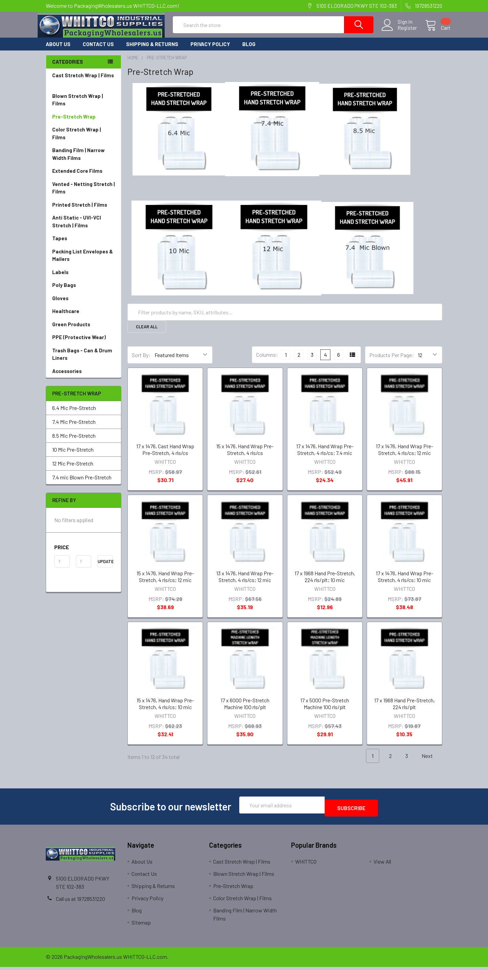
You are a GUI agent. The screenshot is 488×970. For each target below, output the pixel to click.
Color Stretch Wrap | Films (83, 139)
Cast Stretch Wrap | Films (83, 85)
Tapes (83, 244)
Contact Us (98, 50)
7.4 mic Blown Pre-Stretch (81, 483)
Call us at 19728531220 (80, 902)
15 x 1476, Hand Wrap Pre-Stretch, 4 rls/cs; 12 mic (165, 582)
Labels (83, 278)
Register (399, 32)
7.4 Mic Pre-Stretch (74, 428)
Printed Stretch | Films (79, 211)
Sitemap (141, 925)
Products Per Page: (391, 361)
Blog (249, 50)
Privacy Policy (210, 50)
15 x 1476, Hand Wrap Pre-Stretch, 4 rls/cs (244, 455)
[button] (83, 553)
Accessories (83, 377)
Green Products (83, 330)
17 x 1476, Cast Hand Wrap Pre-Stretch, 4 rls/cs (165, 455)
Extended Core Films (83, 177)
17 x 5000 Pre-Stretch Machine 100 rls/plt (324, 709)
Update (105, 567)
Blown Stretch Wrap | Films (83, 106)
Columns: (267, 360)
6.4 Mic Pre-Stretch (74, 414)
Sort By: (141, 361)
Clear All (147, 332)
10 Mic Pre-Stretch (73, 455)
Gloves (83, 304)
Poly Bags (83, 291)
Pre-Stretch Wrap (83, 123)
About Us (58, 50)
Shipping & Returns (152, 50)
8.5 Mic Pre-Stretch (74, 441)
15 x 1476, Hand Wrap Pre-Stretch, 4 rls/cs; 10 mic (165, 709)
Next (431, 762)
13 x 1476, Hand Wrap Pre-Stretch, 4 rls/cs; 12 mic (244, 582)
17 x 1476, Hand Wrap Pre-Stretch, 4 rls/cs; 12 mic (404, 455)
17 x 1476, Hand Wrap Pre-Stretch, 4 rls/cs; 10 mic (404, 582)
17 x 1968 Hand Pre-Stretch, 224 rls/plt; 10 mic (324, 582)
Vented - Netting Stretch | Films (83, 194)
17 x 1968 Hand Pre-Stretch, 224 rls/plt (404, 709)
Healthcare (83, 317)
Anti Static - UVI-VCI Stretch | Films (83, 228)
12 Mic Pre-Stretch (72, 469)
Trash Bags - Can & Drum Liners (82, 360)
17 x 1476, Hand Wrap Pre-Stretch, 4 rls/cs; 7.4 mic (324, 455)
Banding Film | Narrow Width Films (83, 160)
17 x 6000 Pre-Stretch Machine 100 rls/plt (245, 709)
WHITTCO (306, 864)
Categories (67, 68)
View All (382, 864)
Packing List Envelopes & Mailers (83, 261)
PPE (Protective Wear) (83, 343)
